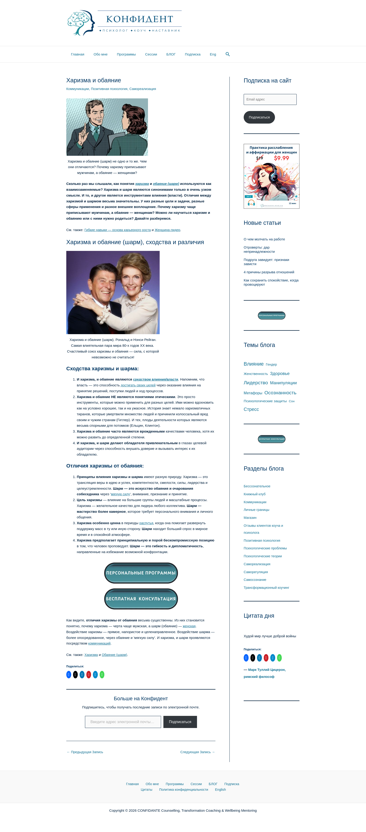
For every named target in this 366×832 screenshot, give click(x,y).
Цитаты (234, 785)
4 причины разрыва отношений (269, 273)
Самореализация (147, 89)
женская (189, 626)
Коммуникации (78, 89)
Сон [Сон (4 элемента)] (291, 402)
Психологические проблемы (266, 549)
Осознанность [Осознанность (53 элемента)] (280, 393)
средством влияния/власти (157, 379)
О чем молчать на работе (264, 240)
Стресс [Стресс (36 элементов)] (251, 409)
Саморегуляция (256, 572)
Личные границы (257, 510)
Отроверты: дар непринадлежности (259, 250)
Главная (76, 54)
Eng (198, 54)
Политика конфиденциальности (176, 790)
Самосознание (255, 580)
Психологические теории (264, 557)
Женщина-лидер (171, 230)
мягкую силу (121, 494)
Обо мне (97, 54)
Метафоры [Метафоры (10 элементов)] (253, 393)
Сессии (143, 54)
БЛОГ (160, 54)
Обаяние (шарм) (115, 655)
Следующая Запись (197, 752)
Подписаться (180, 722)
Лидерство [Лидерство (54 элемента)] (256, 383)
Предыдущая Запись (86, 752)
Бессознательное (258, 487)
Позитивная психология (111, 89)
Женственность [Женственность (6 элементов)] (256, 374)
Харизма (91, 655)
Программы (120, 54)
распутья (146, 523)
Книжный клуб (255, 494)
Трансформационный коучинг (268, 588)
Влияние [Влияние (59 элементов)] (254, 364)
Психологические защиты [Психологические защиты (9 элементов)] (265, 402)
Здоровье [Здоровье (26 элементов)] (280, 373)
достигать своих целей (139, 385)
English (211, 790)
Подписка (180, 54)
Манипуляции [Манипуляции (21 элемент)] (283, 383)
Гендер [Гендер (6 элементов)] (271, 365)
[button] (211, 54)
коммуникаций (100, 643)
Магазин (250, 518)
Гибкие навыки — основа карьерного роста (119, 230)
